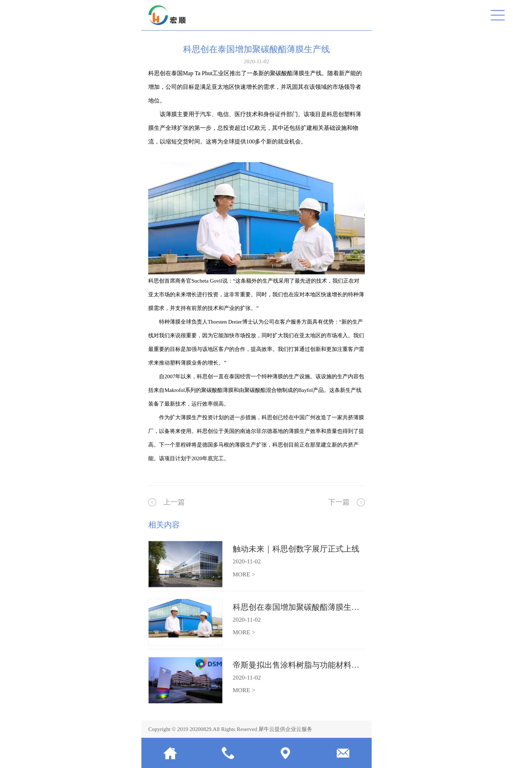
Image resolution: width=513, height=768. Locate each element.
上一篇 (174, 502)
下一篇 (339, 502)
